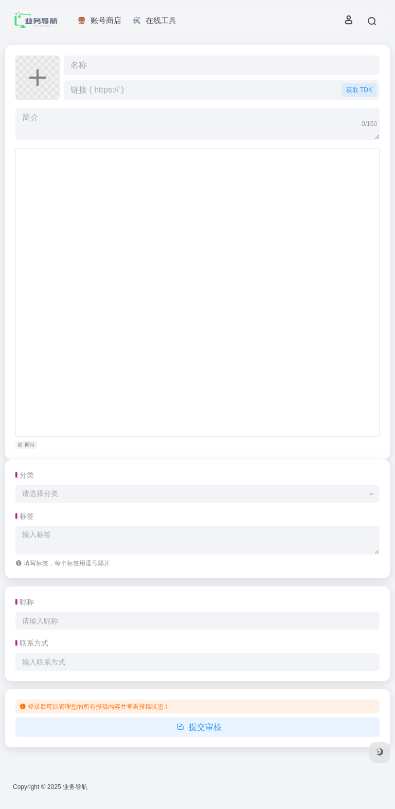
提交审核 (198, 727)
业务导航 (75, 786)
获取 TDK (359, 90)
